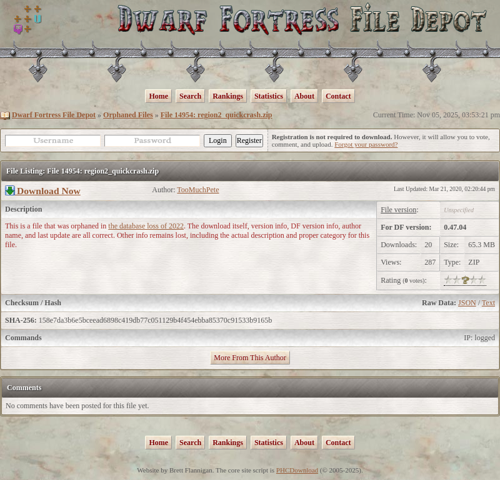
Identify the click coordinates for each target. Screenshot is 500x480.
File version (398, 209)
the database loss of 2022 (146, 226)
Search (190, 96)
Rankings (227, 96)
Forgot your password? (366, 144)
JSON (467, 302)
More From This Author (250, 357)
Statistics (268, 96)
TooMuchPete (198, 189)
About (304, 96)
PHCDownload (297, 470)
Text (488, 302)
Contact (338, 96)
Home (158, 96)
